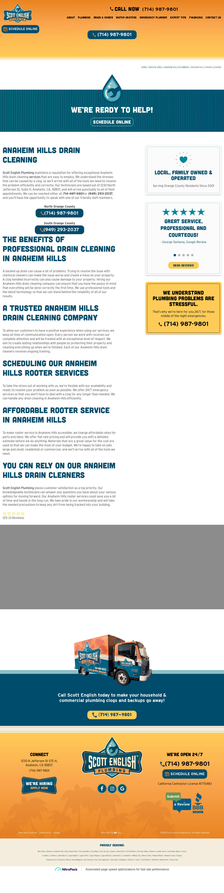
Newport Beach (158, 876)
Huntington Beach (174, 871)
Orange (178, 876)
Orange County (51, 880)
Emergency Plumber (152, 19)
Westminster (164, 880)
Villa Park (155, 880)
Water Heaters (125, 19)
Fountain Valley (143, 871)
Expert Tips (177, 19)
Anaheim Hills (58, 871)
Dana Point (121, 871)
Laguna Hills (83, 876)
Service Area (155, 70)
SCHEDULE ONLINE (22, 30)
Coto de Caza (104, 871)
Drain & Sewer (101, 19)
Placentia (61, 880)
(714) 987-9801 (183, 334)
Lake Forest (116, 876)
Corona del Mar (84, 871)
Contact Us (212, 19)
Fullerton (152, 871)
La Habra (45, 876)
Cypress (113, 871)
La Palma (53, 876)
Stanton (131, 880)
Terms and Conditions (28, 853)
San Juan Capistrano (102, 880)
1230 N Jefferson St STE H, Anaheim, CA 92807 (39, 783)
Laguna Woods (106, 876)
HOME (143, 70)
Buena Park (73, 871)
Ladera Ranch (62, 876)
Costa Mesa (94, 871)
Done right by (112, 853)
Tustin (137, 880)
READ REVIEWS (183, 275)
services (35, 187)
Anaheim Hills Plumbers (176, 70)
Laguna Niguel (94, 876)
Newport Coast (169, 876)
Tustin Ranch (145, 880)
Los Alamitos (126, 876)
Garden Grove (161, 871)
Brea (66, 871)
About (70, 19)
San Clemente (88, 880)
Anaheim (49, 871)
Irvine (184, 871)
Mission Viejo (146, 876)
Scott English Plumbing (18, 183)
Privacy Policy (45, 853)
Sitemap (56, 853)
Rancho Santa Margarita (74, 880)
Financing (194, 19)
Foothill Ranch (131, 871)
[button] (174, 265)
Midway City (136, 876)
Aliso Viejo (41, 871)
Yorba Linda (174, 880)
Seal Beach (123, 880)
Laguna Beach (73, 876)
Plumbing (83, 19)
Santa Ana (114, 880)
